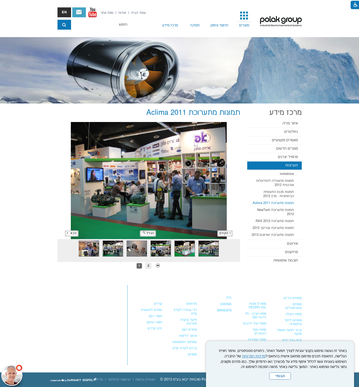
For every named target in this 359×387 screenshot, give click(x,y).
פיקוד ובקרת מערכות (188, 322)
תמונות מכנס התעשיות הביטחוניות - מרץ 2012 (278, 194)
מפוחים (296, 288)
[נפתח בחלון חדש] (92, 12)
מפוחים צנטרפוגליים (293, 306)
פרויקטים (291, 252)
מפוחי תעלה (293, 314)
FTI (229, 298)
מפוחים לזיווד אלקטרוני (293, 322)
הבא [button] (71, 233)
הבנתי (280, 376)
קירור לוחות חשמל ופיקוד (289, 332)
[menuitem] (244, 19)
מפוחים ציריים (293, 298)
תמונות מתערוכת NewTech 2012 (275, 212)
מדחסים (191, 304)
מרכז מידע (170, 25)
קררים (158, 304)
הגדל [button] (148, 233)
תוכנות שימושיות (285, 260)
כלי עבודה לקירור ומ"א (185, 312)
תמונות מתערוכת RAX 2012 (275, 221)
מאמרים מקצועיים (285, 140)
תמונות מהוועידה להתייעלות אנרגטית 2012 (275, 183)
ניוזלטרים (291, 132)
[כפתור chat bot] (11, 375)
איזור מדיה (290, 123)
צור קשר (79, 12)
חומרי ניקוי (155, 316)
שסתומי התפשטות (184, 342)
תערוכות (291, 165)
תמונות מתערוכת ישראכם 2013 (273, 235)
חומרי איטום (154, 322)
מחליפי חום (189, 330)
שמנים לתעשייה (151, 310)
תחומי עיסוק (219, 25)
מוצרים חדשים (287, 148)
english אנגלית (64, 12)
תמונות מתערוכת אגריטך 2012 (273, 228)
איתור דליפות (188, 336)
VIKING (225, 304)
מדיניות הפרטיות (253, 356)
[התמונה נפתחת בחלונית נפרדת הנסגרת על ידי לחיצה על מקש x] (148, 180)
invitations (287, 174)
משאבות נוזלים (218, 288)
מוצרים (244, 25)
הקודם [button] (225, 233)
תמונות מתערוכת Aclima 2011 (273, 203)
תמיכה (195, 25)
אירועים (292, 244)
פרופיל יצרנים (288, 157)
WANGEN (224, 310)
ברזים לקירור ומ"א (184, 348)
